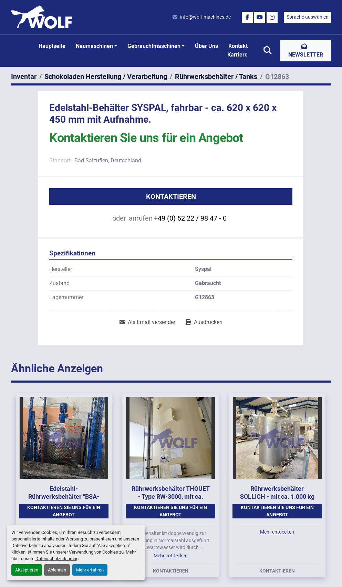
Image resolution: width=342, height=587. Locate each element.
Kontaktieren (171, 196)
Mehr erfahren (90, 570)
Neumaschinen (94, 46)
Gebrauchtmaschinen (153, 46)
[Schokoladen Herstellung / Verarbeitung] (105, 76)
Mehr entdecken (171, 555)
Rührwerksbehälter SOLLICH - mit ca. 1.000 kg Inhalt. (277, 496)
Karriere (237, 54)
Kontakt (238, 46)
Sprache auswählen (308, 17)
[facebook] (247, 17)
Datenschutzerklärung (57, 558)
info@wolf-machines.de (205, 17)
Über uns (206, 46)
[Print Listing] (204, 322)
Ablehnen (57, 570)
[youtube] (259, 17)
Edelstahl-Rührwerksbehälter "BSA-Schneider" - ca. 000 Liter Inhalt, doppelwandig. (63, 500)
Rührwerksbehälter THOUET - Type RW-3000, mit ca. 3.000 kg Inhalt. (171, 496)
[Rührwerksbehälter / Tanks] (216, 76)
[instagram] (272, 17)
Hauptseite (52, 46)
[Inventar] (24, 76)
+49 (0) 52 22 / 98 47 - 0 (190, 218)
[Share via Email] (148, 322)
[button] (96, 46)
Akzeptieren (26, 570)
